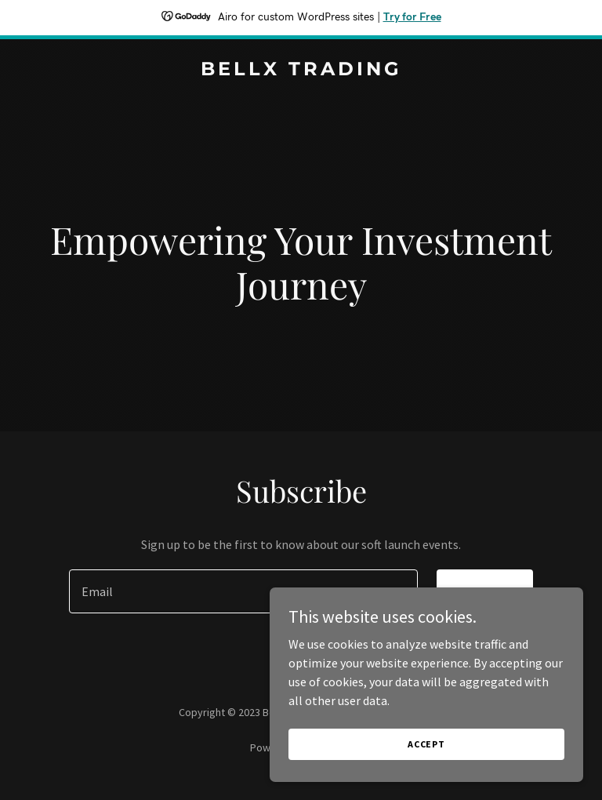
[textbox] (243, 591)
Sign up (485, 591)
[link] (301, 70)
